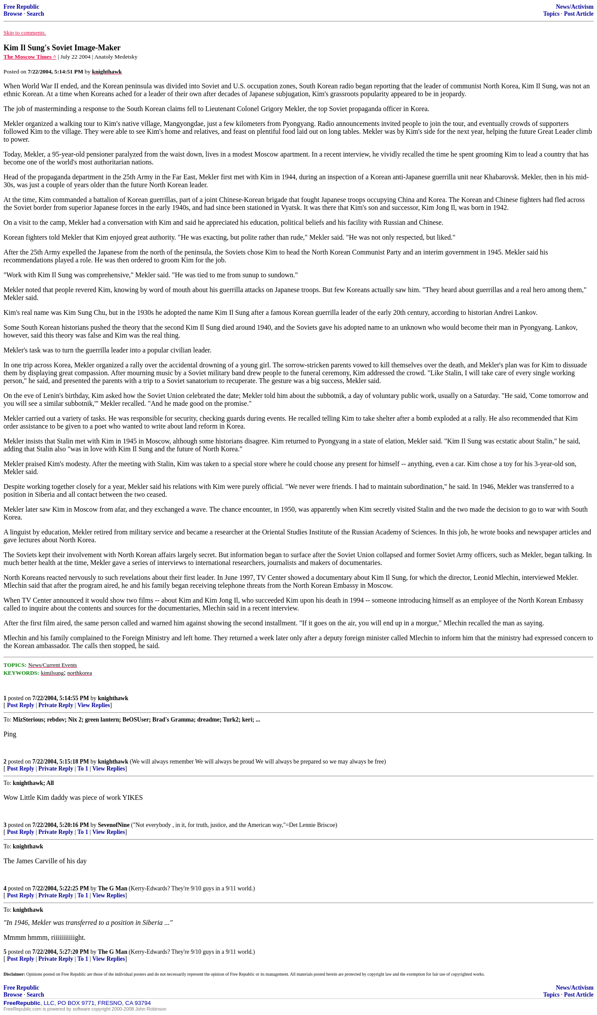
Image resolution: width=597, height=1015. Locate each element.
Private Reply (55, 705)
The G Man (112, 888)
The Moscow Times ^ (29, 56)
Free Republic (21, 6)
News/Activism (575, 6)
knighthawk (113, 698)
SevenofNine (114, 825)
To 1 (82, 768)
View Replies (93, 705)
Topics (551, 13)
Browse (12, 13)
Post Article (579, 13)
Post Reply (20, 705)
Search (35, 13)
